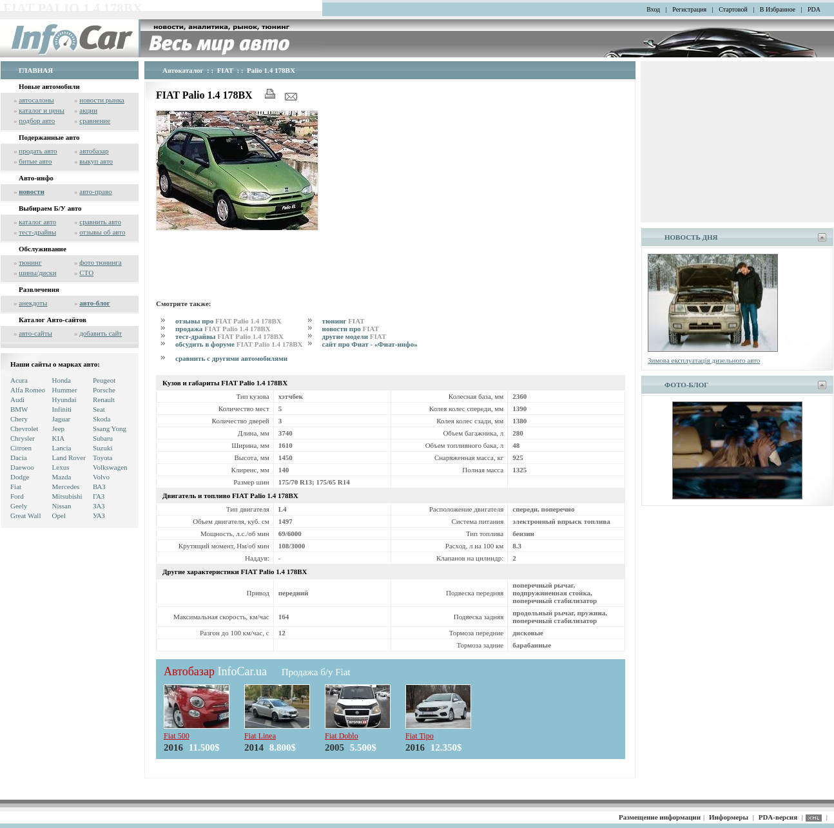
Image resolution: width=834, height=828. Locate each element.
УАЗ (99, 515)
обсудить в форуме (239, 344)
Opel (59, 515)
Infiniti (62, 409)
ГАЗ (98, 496)
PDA (814, 9)
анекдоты (33, 303)
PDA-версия (778, 817)
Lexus (61, 467)
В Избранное (777, 9)
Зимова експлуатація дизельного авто (704, 360)
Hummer (64, 390)
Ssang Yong (109, 428)
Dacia (18, 457)
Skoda (102, 419)
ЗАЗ (99, 506)
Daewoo (22, 467)
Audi (17, 399)
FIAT (225, 70)
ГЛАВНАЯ (36, 70)
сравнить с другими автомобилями (231, 358)
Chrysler (22, 438)
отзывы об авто (102, 232)
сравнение (94, 120)
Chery (19, 419)
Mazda (62, 477)
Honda (61, 380)
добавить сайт (100, 333)
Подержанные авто (49, 137)
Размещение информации (660, 817)
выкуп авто (96, 161)
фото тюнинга (100, 262)
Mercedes (66, 486)
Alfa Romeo (27, 390)
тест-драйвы (37, 232)
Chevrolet (24, 428)
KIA (58, 438)
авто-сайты (35, 333)
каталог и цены (41, 110)
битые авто (35, 161)
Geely (18, 506)
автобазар (93, 151)
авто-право (95, 191)
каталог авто (37, 222)
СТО (86, 272)
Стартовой (733, 9)
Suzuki (103, 448)
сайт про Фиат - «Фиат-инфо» (370, 344)
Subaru (103, 438)
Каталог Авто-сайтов (52, 319)
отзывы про (228, 321)
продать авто (38, 151)
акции (88, 110)
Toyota (102, 457)
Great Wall (25, 515)
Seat (99, 409)
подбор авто (37, 120)
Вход (653, 9)
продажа (223, 328)
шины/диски (37, 272)
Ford (17, 496)
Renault (104, 399)
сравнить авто (100, 222)
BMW (19, 409)
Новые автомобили (49, 86)
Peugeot (104, 380)
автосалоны (36, 100)
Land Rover (69, 457)
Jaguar (61, 419)
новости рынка (101, 100)
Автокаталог (183, 70)
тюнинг (30, 262)
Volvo (101, 477)
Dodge (19, 477)
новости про (350, 328)
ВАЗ (99, 486)
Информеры (728, 817)
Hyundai (64, 399)
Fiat (15, 486)
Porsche (104, 390)
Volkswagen (110, 467)
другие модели (354, 336)
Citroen (21, 448)
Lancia (62, 448)
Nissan (62, 506)
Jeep (58, 428)
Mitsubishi (67, 496)
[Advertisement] (390, 263)
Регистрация (689, 9)
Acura (19, 380)
